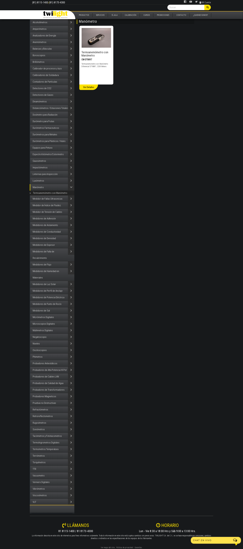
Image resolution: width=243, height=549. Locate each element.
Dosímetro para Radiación (45, 114)
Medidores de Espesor (44, 245)
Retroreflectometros (43, 416)
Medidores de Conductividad (47, 231)
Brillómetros (38, 62)
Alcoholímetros (40, 22)
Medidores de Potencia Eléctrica (48, 297)
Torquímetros (39, 462)
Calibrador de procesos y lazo (47, 68)
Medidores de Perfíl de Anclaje (48, 290)
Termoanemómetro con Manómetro (50, 193)
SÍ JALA (115, 15)
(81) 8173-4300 (57, 2)
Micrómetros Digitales (43, 317)
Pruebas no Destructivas (44, 403)
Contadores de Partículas (45, 81)
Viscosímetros (40, 495)
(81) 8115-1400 (40, 2)
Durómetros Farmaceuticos (46, 128)
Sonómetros (39, 429)
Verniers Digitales (41, 482)
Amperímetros (40, 29)
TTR (34, 469)
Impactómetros (40, 167)
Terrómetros (39, 455)
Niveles (36, 343)
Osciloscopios (40, 350)
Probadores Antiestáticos (45, 363)
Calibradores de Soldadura (46, 75)
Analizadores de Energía (44, 35)
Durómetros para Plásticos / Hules (49, 141)
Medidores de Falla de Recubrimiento (43, 254)
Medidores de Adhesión (44, 218)
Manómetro (38, 187)
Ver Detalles (88, 87)
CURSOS (146, 15)
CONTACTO (181, 15)
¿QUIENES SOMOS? (200, 15)
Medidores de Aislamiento (45, 225)
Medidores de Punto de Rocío (47, 304)
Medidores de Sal (41, 310)
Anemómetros (39, 42)
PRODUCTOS (84, 15)
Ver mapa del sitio (108, 547)
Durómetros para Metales (45, 134)
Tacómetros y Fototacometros (47, 436)
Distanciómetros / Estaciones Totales (50, 108)
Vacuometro (39, 475)
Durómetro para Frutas (43, 121)
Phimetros (37, 356)
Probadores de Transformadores (49, 389)
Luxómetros (38, 180)
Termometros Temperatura (45, 449)
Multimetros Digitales (43, 330)
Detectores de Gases (43, 95)
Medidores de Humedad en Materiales (46, 274)
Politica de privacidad (124, 547)
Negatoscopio (40, 337)
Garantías (138, 547)
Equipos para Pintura (42, 147)
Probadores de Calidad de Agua (48, 383)
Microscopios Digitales (44, 323)
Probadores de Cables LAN (46, 376)
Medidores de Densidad (44, 238)
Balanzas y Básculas (42, 48)
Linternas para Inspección (45, 174)
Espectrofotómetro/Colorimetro (48, 154)
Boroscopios (39, 55)
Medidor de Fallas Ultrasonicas (47, 198)
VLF (34, 502)
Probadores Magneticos (44, 396)
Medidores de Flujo (42, 264)
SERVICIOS (100, 15)
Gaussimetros (39, 161)
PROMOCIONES (163, 15)
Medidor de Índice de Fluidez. (47, 205)
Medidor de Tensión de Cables (47, 212)
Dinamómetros (40, 101)
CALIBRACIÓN (130, 15)
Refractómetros (40, 409)
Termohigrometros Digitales (46, 442)
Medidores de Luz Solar (44, 284)
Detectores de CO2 (42, 88)
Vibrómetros (39, 488)
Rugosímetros (39, 422)
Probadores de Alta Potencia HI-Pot (50, 370)
